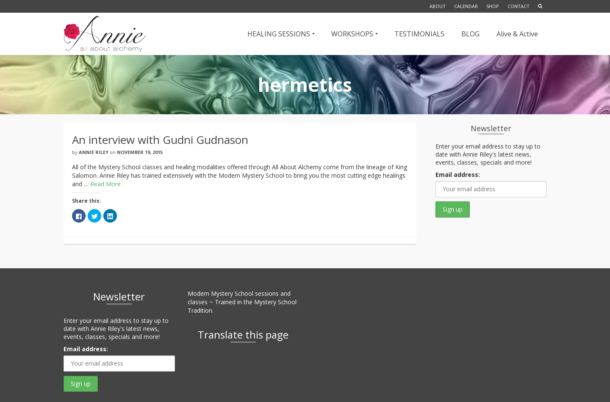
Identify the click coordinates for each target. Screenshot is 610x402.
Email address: (457, 175)
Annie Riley (93, 152)
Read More (105, 184)
